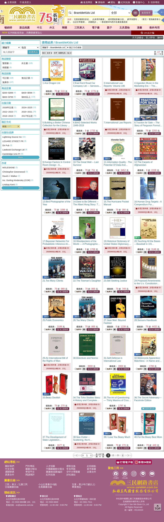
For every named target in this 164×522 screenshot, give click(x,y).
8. (148, 125)
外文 (52, 27)
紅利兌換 (124, 2)
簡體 (64, 27)
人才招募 (50, 466)
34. (86, 400)
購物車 (100, 2)
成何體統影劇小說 (116, 19)
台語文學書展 (79, 22)
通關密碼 (9, 472)
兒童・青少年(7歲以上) (83, 484)
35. (117, 400)
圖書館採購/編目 (54, 472)
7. (117, 122)
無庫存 (47, 94)
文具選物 (124, 27)
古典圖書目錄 (45, 487)
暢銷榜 (8, 27)
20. (147, 244)
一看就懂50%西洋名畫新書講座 (113, 22)
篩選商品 (33, 52)
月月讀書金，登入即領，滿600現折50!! (153, 37)
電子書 (96, 27)
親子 (109, 27)
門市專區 (30, 466)
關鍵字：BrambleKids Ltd (53, 47)
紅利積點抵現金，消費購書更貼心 (22, 32)
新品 (24, 27)
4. (146, 86)
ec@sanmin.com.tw (24, 505)
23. (115, 280)
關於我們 (9, 466)
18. (86, 244)
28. (145, 320)
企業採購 (10, 2)
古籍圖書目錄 (12, 487)
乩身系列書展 (98, 19)
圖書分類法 (31, 469)
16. (148, 204)
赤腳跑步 (92, 22)
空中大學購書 (73, 472)
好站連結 (70, 474)
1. (51, 83)
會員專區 (86, 2)
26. (83, 320)
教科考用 (154, 27)
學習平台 (30, 472)
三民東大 (79, 27)
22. (87, 280)
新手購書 (91, 469)
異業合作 (9, 474)
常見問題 (70, 469)
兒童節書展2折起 (81, 19)
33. (51, 397)
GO (135, 12)
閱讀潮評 (30, 474)
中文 (39, 27)
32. (148, 361)
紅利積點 (91, 466)
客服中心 (139, 2)
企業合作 (91, 472)
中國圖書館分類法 (55, 469)
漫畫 (139, 27)
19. (117, 244)
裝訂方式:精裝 (74, 47)
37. (56, 440)
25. (53, 320)
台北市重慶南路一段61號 (85, 499)
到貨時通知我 (148, 408)
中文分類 (9, 469)
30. (85, 358)
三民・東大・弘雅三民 (16, 484)
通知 (111, 2)
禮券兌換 (70, 466)
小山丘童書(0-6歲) (47, 484)
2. (87, 86)
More (20, 157)
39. (117, 437)
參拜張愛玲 (132, 19)
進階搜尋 (146, 13)
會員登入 (25, 2)
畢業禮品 (76, 487)
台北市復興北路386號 (15, 499)
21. (53, 280)
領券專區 (153, 2)
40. (148, 437)
